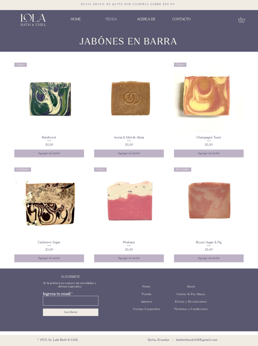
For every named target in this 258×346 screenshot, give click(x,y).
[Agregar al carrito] (49, 153)
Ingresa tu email (56, 294)
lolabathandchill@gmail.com (196, 339)
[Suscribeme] (70, 312)
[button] (244, 19)
